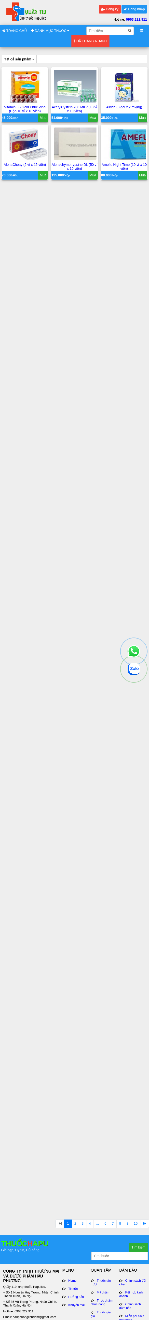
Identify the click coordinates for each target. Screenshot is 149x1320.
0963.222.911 (136, 19)
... (97, 1223)
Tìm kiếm (138, 1247)
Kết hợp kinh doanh (131, 1294)
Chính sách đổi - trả (132, 1282)
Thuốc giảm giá (102, 1314)
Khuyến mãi (76, 1305)
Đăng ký (109, 9)
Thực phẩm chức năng (102, 1302)
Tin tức (73, 1289)
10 (136, 1223)
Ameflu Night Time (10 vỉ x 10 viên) (124, 167)
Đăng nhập (134, 9)
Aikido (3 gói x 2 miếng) (124, 108)
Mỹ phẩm (103, 1292)
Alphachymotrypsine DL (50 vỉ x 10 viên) (74, 167)
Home (72, 1280)
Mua (43, 118)
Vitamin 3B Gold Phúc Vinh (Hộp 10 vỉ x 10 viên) (24, 110)
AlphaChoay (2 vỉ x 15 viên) (25, 165)
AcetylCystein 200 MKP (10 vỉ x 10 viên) (74, 110)
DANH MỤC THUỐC (50, 31)
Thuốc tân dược (101, 1282)
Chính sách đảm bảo (130, 1306)
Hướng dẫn (76, 1297)
